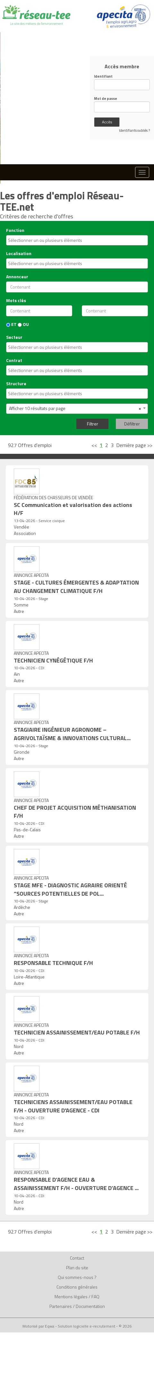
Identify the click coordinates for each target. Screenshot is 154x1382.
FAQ (95, 1296)
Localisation (18, 253)
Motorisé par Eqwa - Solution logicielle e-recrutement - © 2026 (77, 1326)
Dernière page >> (134, 445)
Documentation (90, 1306)
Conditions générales (77, 1286)
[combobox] (77, 240)
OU (23, 324)
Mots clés (16, 300)
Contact (77, 1257)
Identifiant (103, 76)
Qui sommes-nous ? (77, 1277)
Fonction (15, 230)
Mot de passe (105, 98)
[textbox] (62, 240)
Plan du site (77, 1267)
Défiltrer (132, 423)
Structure (16, 383)
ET (11, 324)
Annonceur (17, 276)
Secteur (14, 337)
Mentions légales (71, 1296)
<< (94, 445)
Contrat (14, 360)
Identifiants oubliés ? (134, 130)
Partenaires (60, 1306)
